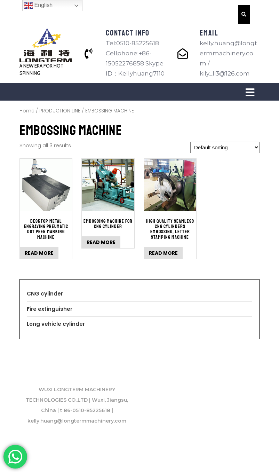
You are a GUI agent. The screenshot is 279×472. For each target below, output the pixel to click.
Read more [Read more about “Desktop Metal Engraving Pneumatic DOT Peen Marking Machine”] (39, 253)
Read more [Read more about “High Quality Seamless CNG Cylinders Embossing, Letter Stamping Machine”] (163, 253)
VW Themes (232, 458)
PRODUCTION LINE (59, 111)
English (38, 5)
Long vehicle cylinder (56, 324)
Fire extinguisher (49, 309)
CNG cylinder (45, 293)
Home (26, 111)
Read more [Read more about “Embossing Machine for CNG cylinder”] (101, 242)
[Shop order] (225, 147)
